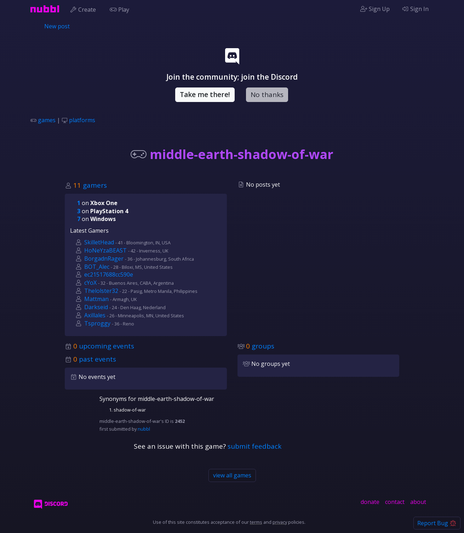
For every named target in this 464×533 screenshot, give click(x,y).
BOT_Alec (96, 267)
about (418, 502)
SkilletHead (99, 242)
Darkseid (96, 307)
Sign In (415, 9)
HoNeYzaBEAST (105, 250)
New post (57, 26)
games (47, 120)
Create (84, 9)
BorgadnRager (104, 258)
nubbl (144, 429)
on (97, 203)
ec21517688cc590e (108, 274)
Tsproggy (97, 323)
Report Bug (437, 523)
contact (395, 502)
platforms (82, 120)
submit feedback (254, 446)
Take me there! (205, 94)
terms (256, 522)
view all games (232, 475)
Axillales (94, 315)
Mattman (96, 299)
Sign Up (375, 9)
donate (370, 502)
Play (121, 9)
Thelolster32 (101, 291)
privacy (280, 522)
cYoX (90, 283)
